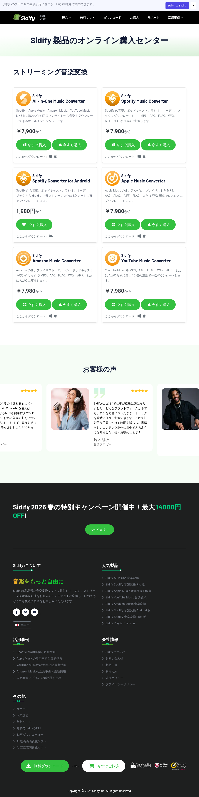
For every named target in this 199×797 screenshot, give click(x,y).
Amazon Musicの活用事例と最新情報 (41, 671)
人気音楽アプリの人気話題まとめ (39, 678)
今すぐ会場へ (99, 529)
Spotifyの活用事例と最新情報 (36, 652)
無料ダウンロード (44, 766)
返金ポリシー (114, 678)
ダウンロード (112, 17)
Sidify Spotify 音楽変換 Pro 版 (125, 584)
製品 (65, 17)
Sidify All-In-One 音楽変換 (122, 578)
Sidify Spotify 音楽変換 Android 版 (128, 610)
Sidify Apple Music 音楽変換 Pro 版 (128, 591)
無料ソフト (87, 17)
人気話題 (23, 715)
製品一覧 (111, 665)
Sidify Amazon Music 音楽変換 (126, 604)
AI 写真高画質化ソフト (32, 747)
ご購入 (134, 17)
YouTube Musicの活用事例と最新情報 (41, 665)
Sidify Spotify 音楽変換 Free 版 (126, 617)
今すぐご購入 (104, 766)
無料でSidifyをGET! (29, 728)
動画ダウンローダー (30, 734)
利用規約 (111, 671)
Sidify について (116, 652)
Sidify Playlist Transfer (120, 623)
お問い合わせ (114, 658)
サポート (153, 17)
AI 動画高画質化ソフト (32, 741)
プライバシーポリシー (120, 684)
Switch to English (177, 5)
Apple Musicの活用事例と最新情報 (39, 658)
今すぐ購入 (34, 145)
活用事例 (174, 17)
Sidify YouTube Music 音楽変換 (126, 597)
